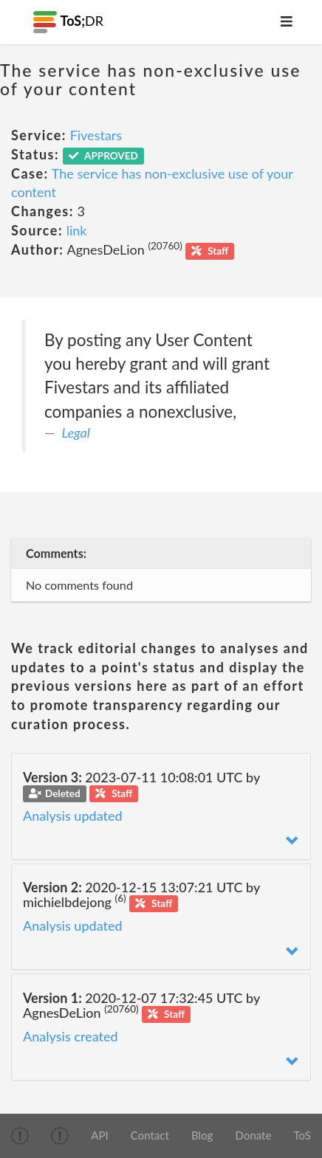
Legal (76, 432)
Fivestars (96, 135)
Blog (202, 1135)
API (99, 1135)
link (76, 230)
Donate (254, 1135)
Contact (150, 1135)
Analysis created (70, 1036)
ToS (302, 1135)
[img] (20, 1136)
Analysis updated (73, 815)
